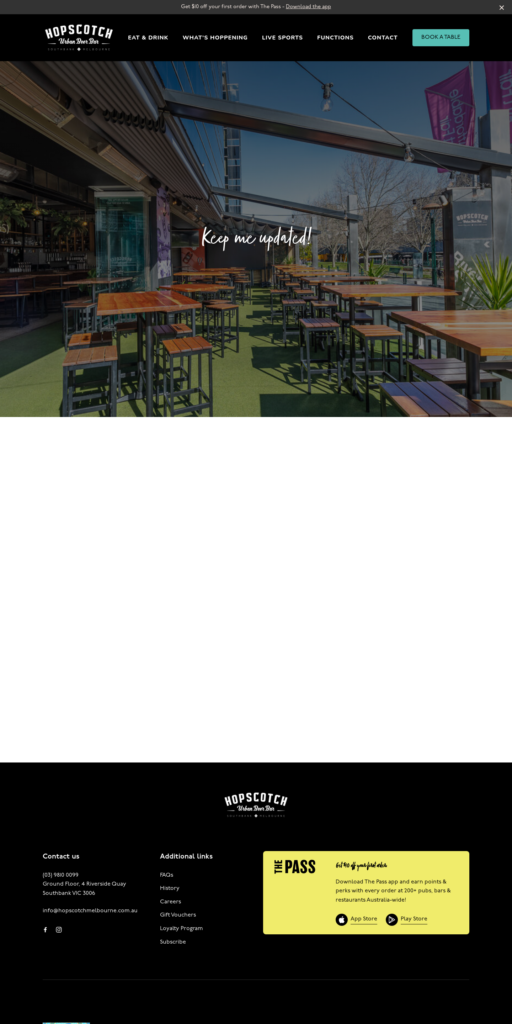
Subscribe (173, 942)
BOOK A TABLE (440, 37)
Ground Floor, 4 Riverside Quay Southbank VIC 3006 (84, 888)
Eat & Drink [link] (148, 38)
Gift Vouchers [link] (178, 915)
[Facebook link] (45, 929)
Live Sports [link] (282, 38)
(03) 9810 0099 (61, 875)
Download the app (308, 7)
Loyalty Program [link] (181, 928)
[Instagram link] (58, 929)
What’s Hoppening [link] (215, 38)
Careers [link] (170, 902)
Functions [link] (335, 38)
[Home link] (79, 38)
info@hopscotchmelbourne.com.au (90, 911)
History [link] (170, 888)
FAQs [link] (166, 875)
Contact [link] (383, 38)
